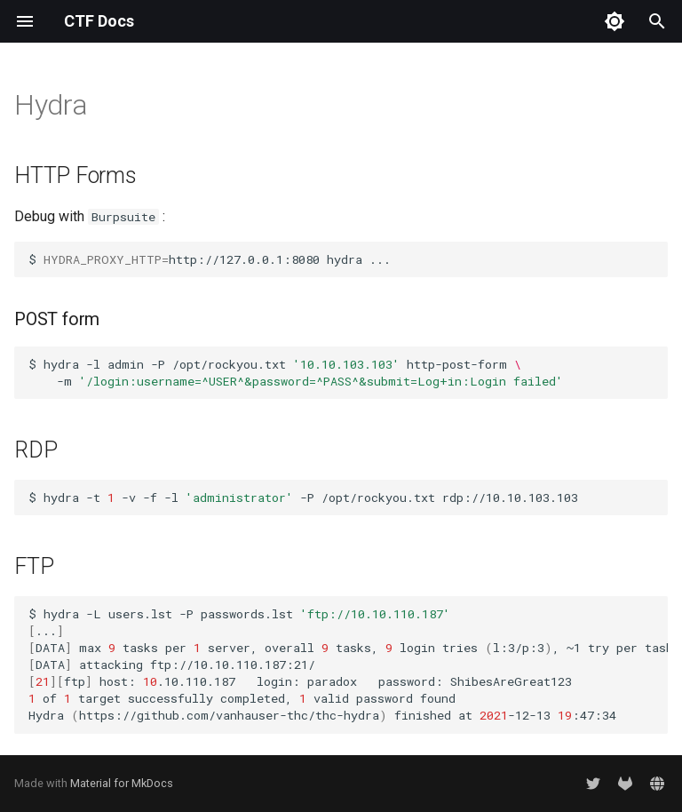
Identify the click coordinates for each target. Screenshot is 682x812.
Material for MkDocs (121, 783)
